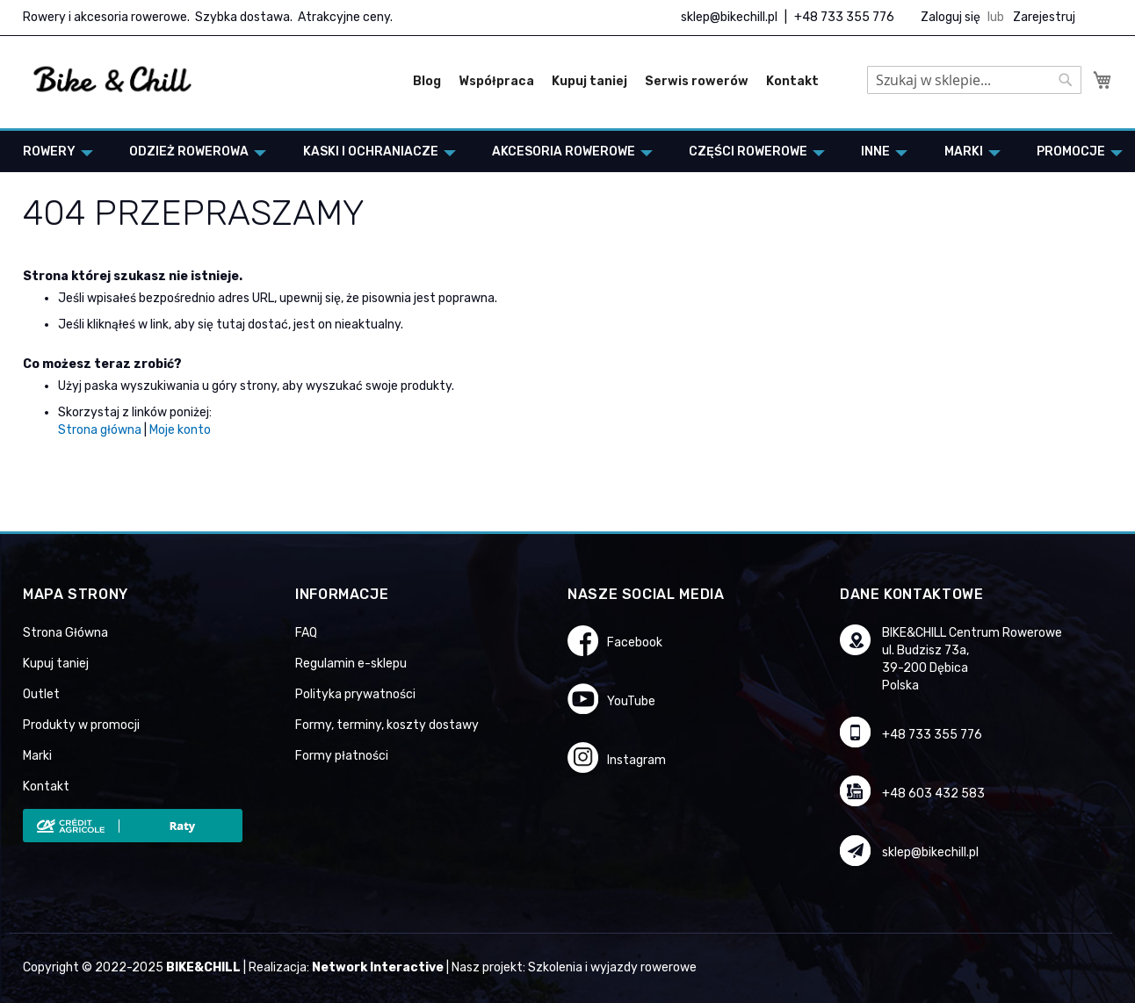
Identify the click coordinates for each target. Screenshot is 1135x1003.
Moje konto (180, 429)
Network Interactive (378, 967)
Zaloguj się (950, 17)
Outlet (41, 694)
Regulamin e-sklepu (351, 663)
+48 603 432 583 (933, 793)
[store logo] (113, 80)
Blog (427, 81)
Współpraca (496, 81)
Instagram (636, 760)
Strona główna (99, 429)
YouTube (631, 701)
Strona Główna (65, 632)
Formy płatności (341, 755)
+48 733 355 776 (844, 17)
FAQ (306, 632)
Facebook (634, 642)
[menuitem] (52, 151)
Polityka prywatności (355, 694)
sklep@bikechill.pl (729, 17)
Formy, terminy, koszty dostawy (387, 725)
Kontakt (792, 81)
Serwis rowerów (696, 81)
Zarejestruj (1044, 17)
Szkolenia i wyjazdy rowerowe (612, 967)
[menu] (567, 151)
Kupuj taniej (589, 81)
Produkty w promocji (81, 725)
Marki (37, 755)
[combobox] (974, 80)
